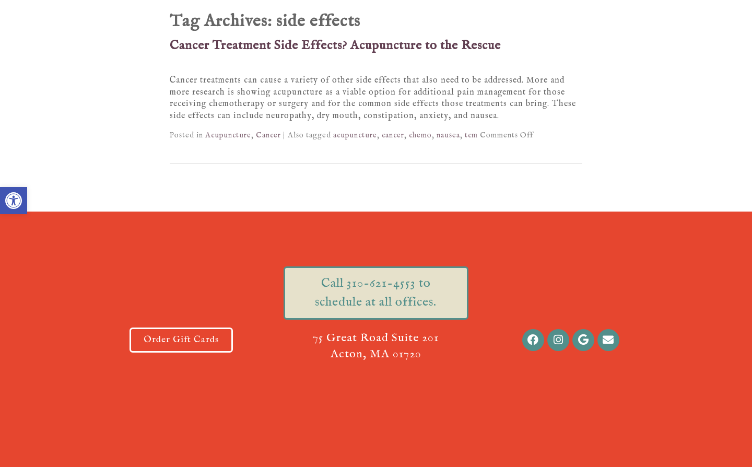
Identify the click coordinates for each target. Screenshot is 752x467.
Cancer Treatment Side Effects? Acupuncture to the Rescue (335, 46)
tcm (471, 135)
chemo (420, 135)
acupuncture (355, 135)
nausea (448, 135)
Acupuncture (228, 135)
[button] (13, 200)
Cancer (268, 135)
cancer (393, 135)
